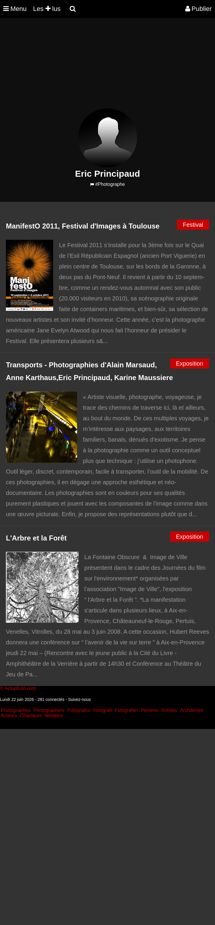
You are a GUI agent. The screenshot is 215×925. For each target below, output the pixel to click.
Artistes (169, 710)
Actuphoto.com (20, 688)
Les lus (47, 8)
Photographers (48, 710)
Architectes (191, 710)
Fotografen (126, 710)
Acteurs (9, 715)
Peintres (149, 710)
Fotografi (102, 710)
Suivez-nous (79, 699)
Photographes (15, 710)
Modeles (54, 715)
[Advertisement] (107, 66)
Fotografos (79, 710)
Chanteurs (31, 715)
